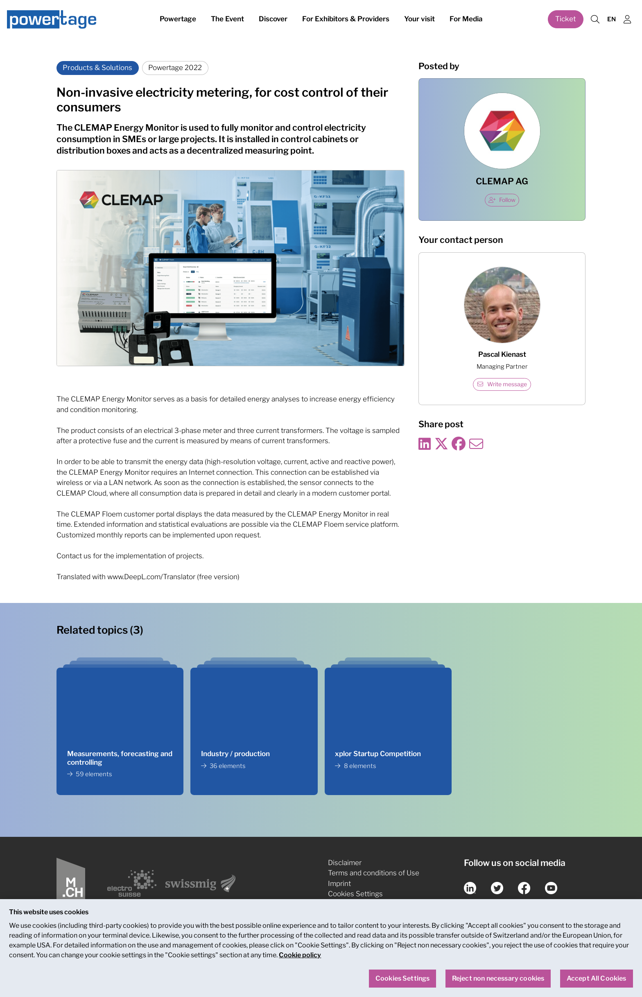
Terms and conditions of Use (373, 873)
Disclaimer (345, 863)
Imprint (339, 883)
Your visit (419, 20)
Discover (273, 20)
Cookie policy (300, 960)
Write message (502, 384)
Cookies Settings (355, 894)
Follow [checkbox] (501, 200)
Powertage (178, 20)
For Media (466, 20)
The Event (227, 20)
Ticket (565, 20)
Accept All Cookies (596, 983)
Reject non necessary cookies (498, 983)
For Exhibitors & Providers (345, 20)
